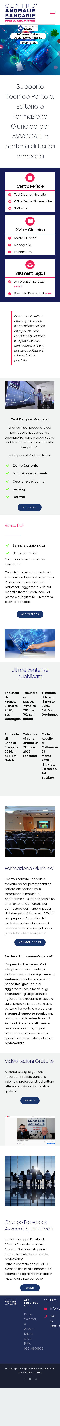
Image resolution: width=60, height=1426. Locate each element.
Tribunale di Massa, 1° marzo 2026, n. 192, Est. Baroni (30, 706)
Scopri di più (29, 42)
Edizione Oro (23, 252)
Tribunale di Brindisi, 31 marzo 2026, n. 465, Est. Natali (12, 747)
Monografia (22, 245)
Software (20, 208)
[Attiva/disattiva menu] (53, 12)
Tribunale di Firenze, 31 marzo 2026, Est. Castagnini (13, 706)
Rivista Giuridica (25, 238)
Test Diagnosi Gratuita (30, 194)
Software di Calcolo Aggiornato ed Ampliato (28, 36)
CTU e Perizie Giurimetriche (33, 201)
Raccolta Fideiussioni (33, 293)
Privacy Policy (35, 1372)
